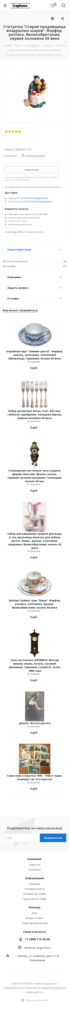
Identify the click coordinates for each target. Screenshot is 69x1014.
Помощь (34, 884)
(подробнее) (40, 198)
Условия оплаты (34, 889)
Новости (34, 864)
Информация (34, 878)
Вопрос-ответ (34, 918)
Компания (34, 859)
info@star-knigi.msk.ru (37, 947)
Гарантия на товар (34, 898)
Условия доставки (34, 894)
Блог (35, 913)
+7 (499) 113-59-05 (37, 939)
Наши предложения (34, 923)
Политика (34, 869)
